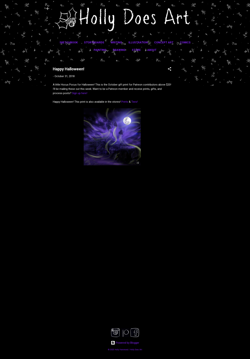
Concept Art (163, 42)
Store (136, 50)
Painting (100, 50)
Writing (116, 42)
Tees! (134, 101)
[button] (169, 69)
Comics (185, 42)
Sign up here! (79, 93)
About (151, 50)
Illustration (138, 42)
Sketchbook (69, 42)
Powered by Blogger (125, 342)
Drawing (119, 50)
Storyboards (94, 42)
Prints (125, 101)
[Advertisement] (193, 115)
